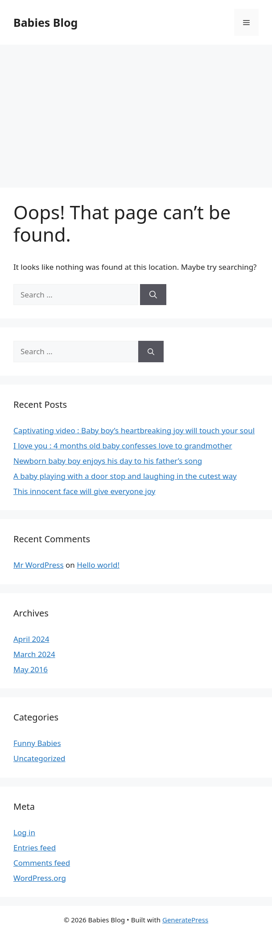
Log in (24, 832)
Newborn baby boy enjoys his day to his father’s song (107, 461)
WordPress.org (39, 878)
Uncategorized (39, 758)
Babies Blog (45, 22)
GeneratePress (185, 919)
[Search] (153, 295)
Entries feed (34, 847)
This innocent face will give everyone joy (84, 491)
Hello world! (98, 565)
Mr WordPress (38, 565)
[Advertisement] (136, 111)
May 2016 (30, 669)
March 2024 (34, 654)
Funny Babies (37, 743)
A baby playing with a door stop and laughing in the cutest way (125, 476)
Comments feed (41, 863)
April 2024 (31, 639)
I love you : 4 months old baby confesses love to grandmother (122, 445)
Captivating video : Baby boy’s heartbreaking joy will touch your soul (134, 430)
